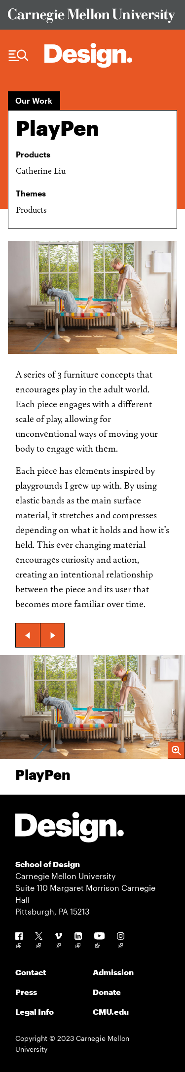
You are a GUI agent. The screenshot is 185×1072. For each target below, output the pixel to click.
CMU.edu (111, 1011)
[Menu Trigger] (18, 55)
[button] (27, 635)
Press (26, 991)
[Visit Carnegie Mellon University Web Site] (93, 17)
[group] (92, 725)
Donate (107, 991)
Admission (113, 972)
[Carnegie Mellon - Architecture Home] (88, 55)
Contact (30, 972)
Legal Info (34, 1011)
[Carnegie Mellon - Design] (69, 829)
